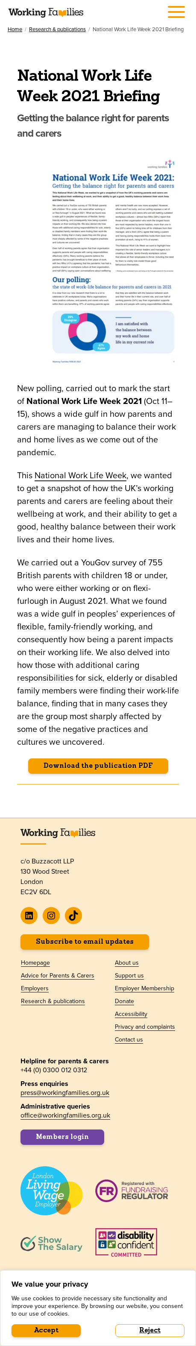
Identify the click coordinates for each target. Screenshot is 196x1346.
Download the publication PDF (98, 766)
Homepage (35, 962)
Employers (35, 988)
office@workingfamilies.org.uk (65, 1115)
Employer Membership (144, 988)
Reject (150, 1330)
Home (15, 29)
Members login (62, 1137)
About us (127, 962)
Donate (124, 1001)
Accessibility (131, 1014)
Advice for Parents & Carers (57, 975)
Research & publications (57, 29)
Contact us (129, 1039)
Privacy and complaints (145, 1026)
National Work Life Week (80, 475)
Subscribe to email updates (85, 942)
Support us (129, 975)
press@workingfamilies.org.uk (64, 1092)
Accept (46, 1330)
